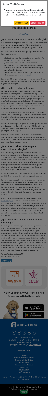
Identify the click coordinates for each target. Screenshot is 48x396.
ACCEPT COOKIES (21, 23)
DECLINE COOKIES (37, 23)
